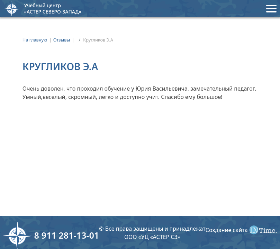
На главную (34, 40)
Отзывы (61, 40)
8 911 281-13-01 (66, 235)
